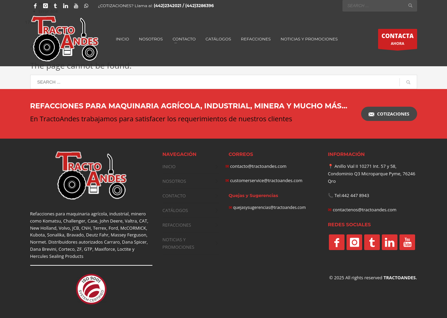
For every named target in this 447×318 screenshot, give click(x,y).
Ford (113, 228)
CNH (86, 228)
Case (92, 221)
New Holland (43, 228)
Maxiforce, (105, 249)
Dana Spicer (134, 242)
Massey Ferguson (128, 235)
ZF (79, 249)
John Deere (111, 221)
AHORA (397, 40)
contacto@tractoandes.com (256, 166)
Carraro (111, 242)
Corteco (67, 249)
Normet (38, 242)
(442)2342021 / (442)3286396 (184, 5)
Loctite (124, 249)
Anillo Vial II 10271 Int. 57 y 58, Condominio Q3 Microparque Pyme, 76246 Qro (371, 173)
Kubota (37, 235)
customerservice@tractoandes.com (266, 180)
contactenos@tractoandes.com (364, 210)
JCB (75, 228)
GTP (88, 249)
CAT (143, 221)
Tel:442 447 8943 (351, 195)
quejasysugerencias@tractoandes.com (269, 207)
